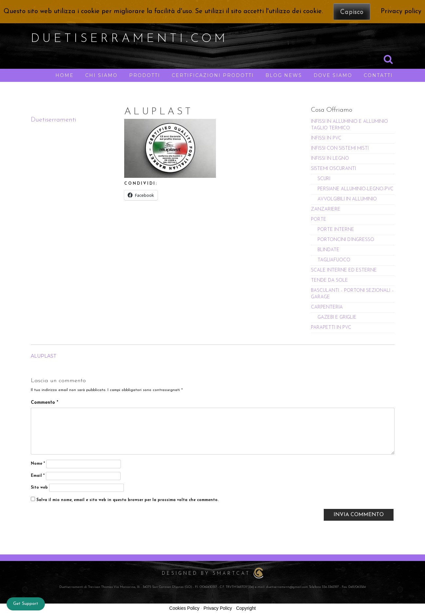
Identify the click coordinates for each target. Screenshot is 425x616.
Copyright (246, 608)
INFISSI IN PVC (326, 138)
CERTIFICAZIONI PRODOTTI (213, 75)
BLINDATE (328, 250)
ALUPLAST (43, 356)
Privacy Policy (217, 608)
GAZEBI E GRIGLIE (337, 317)
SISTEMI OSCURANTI (333, 168)
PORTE (318, 219)
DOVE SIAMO (333, 75)
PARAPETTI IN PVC (331, 327)
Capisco (351, 12)
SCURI (324, 179)
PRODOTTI (144, 75)
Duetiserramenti (53, 120)
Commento (44, 402)
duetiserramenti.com (129, 39)
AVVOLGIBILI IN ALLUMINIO (347, 199)
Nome (38, 464)
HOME (64, 75)
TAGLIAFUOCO (334, 260)
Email (38, 476)
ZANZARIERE (325, 209)
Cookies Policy (184, 608)
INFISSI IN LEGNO (330, 158)
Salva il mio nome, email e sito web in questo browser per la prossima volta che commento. (127, 500)
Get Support (25, 603)
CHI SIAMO (101, 75)
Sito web (39, 488)
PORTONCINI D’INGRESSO (346, 239)
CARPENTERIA (327, 307)
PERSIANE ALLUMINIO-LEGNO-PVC (356, 189)
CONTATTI (378, 75)
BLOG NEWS (283, 75)
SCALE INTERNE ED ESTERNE (344, 270)
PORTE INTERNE (336, 229)
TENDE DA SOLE (329, 280)
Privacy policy (401, 11)
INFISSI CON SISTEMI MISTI (340, 148)
